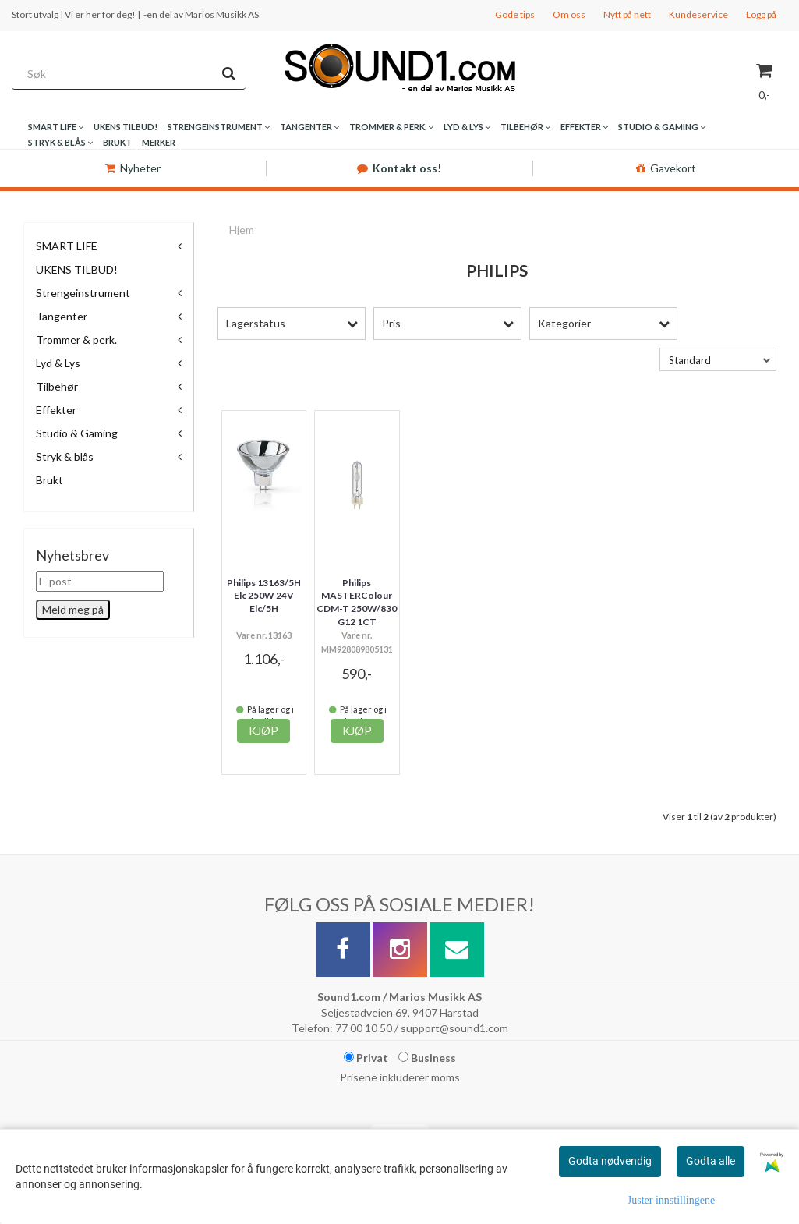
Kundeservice (698, 14)
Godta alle (710, 1161)
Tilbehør (57, 386)
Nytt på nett (627, 14)
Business (427, 1057)
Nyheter (133, 168)
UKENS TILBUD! (77, 269)
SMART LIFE (66, 246)
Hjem (241, 229)
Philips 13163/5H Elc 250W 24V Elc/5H (264, 596)
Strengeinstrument (83, 292)
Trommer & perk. (76, 339)
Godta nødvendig (610, 1161)
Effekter (56, 409)
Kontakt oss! (399, 168)
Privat (366, 1057)
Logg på (761, 14)
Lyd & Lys (58, 363)
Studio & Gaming (77, 433)
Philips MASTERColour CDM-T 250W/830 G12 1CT (356, 602)
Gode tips (515, 14)
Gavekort (666, 168)
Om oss (569, 14)
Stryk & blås (65, 456)
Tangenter (61, 316)
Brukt (49, 479)
